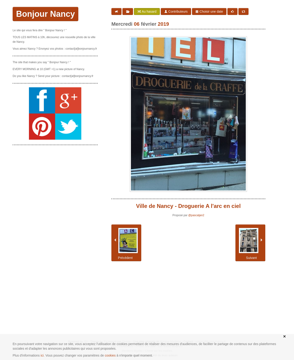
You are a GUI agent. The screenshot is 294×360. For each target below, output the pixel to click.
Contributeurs (176, 11)
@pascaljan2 (196, 215)
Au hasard (146, 11)
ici (42, 355)
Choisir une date (209, 11)
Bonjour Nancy (45, 14)
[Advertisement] (55, 177)
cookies (110, 355)
